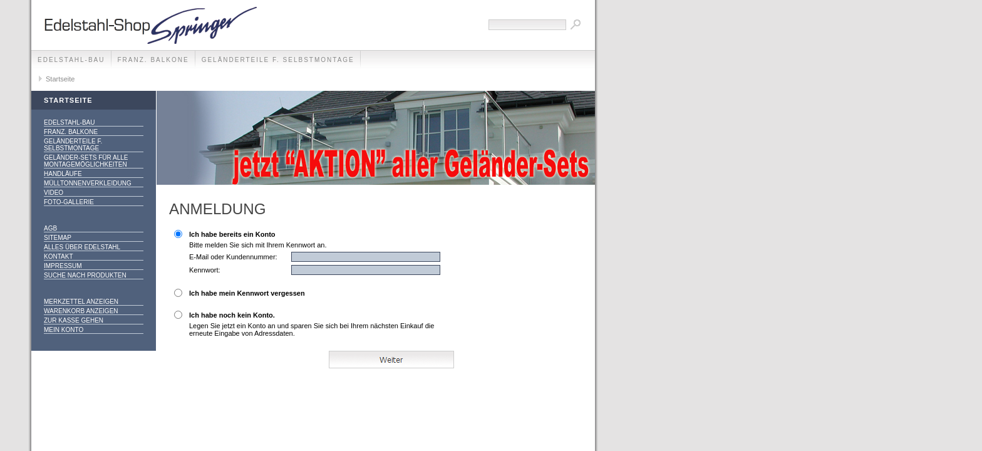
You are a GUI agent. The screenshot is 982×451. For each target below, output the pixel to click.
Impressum (63, 265)
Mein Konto (63, 329)
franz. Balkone (153, 59)
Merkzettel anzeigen (81, 301)
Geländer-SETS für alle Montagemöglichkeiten (86, 161)
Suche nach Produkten (85, 275)
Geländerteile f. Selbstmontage (278, 59)
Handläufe (63, 173)
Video (53, 192)
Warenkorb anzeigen (81, 311)
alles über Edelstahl (82, 247)
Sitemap (57, 237)
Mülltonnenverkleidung (88, 183)
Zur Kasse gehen (73, 320)
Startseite (60, 79)
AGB (50, 228)
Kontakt (58, 256)
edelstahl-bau (71, 59)
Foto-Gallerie (69, 202)
